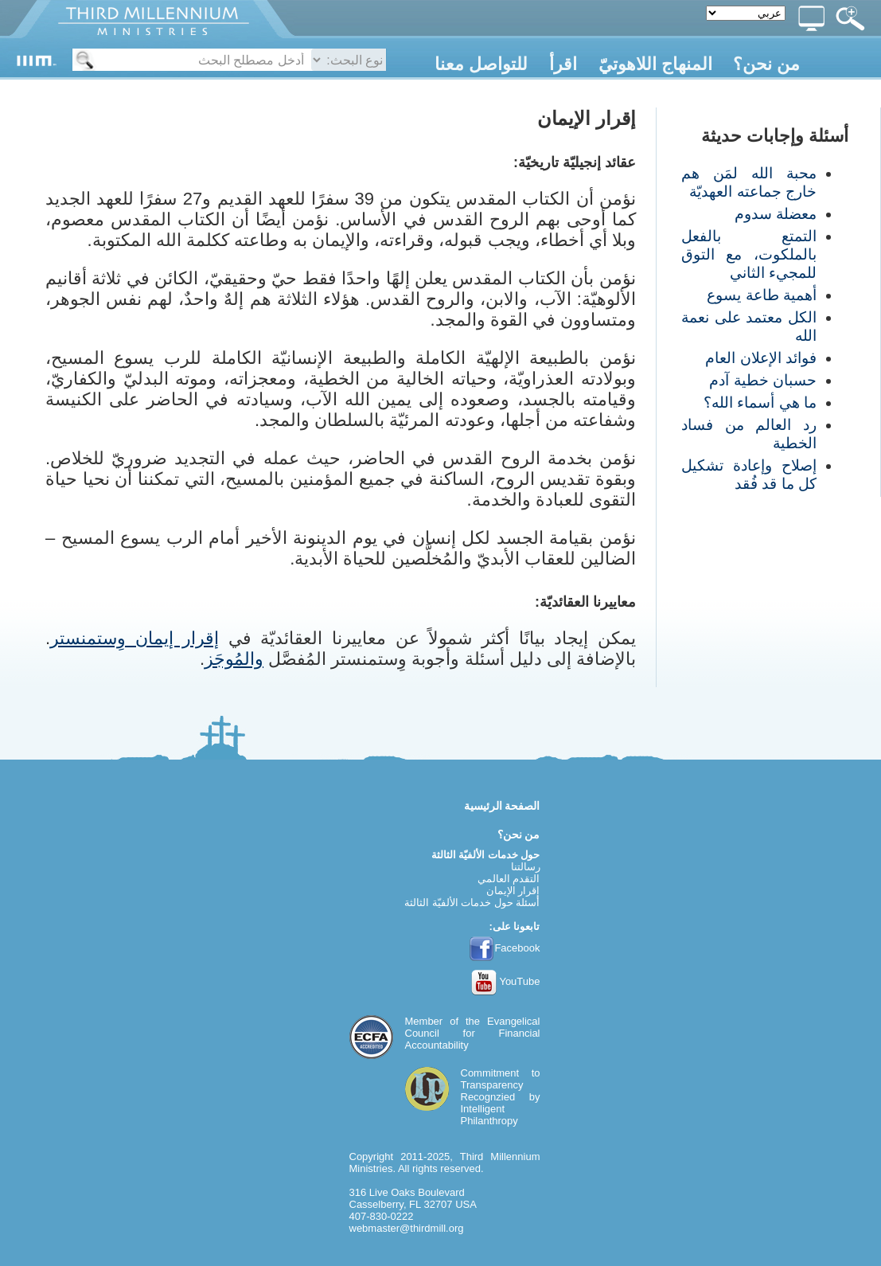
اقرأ (563, 64)
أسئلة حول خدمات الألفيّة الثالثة (472, 902)
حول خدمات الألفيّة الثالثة (485, 855)
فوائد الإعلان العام (761, 358)
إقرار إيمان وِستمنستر (134, 638)
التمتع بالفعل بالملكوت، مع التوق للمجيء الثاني (749, 254)
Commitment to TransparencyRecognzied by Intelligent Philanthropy (500, 1097)
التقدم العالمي (509, 879)
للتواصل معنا (481, 64)
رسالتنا (525, 867)
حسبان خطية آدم (763, 380)
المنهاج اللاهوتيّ (655, 64)
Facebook (504, 948)
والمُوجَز (234, 659)
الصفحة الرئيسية (502, 805)
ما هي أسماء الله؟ (760, 402)
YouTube (505, 981)
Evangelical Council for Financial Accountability (472, 1033)
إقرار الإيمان (513, 891)
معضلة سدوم (776, 213)
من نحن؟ (766, 64)
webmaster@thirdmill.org (406, 1228)
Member (424, 1021)
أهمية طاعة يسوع (762, 295)
